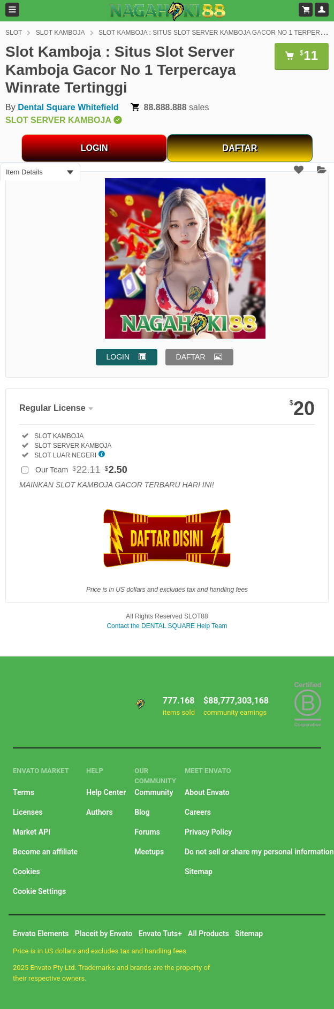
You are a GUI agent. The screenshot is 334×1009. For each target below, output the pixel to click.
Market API (31, 832)
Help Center (106, 792)
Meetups (149, 851)
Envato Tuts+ (160, 933)
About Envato (207, 792)
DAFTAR (240, 147)
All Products (208, 933)
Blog (141, 812)
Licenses (28, 812)
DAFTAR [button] (191, 357)
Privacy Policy (208, 832)
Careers (198, 812)
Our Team (81, 470)
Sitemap (198, 871)
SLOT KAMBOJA (60, 32)
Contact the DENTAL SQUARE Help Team (167, 626)
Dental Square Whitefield (68, 107)
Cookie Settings (39, 891)
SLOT (13, 32)
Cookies (26, 871)
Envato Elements (41, 933)
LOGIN (94, 147)
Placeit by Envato (104, 933)
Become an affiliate (45, 851)
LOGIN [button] (118, 357)
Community (153, 792)
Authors (99, 812)
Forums (147, 832)
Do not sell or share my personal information (259, 851)
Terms (23, 792)
